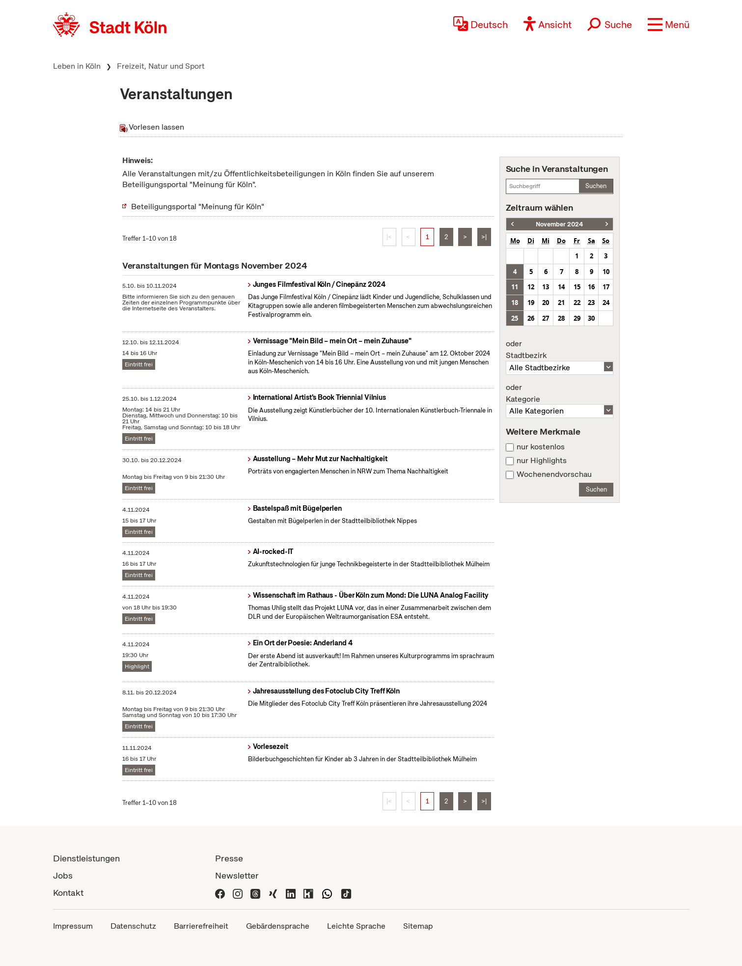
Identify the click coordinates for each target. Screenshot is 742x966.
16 (591, 286)
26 (530, 318)
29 (577, 318)
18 (514, 302)
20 (545, 302)
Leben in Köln (77, 66)
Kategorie (560, 393)
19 (530, 302)
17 (606, 286)
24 (606, 302)
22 (577, 302)
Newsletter (237, 875)
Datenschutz (133, 926)
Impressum (73, 926)
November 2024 (559, 224)
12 (530, 286)
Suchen (595, 186)
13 (545, 286)
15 (577, 286)
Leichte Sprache (356, 926)
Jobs (63, 875)
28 (561, 318)
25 (514, 318)
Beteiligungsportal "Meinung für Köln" (197, 206)
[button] (668, 24)
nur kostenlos (541, 447)
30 (591, 318)
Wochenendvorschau (554, 474)
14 (561, 286)
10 (606, 271)
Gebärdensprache (277, 926)
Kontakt (68, 892)
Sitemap (418, 926)
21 (561, 302)
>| (484, 237)
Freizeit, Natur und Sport (161, 66)
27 (545, 318)
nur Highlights (542, 461)
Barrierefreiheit (201, 926)
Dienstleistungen (86, 858)
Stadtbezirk (560, 349)
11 (514, 286)
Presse (229, 858)
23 (591, 302)
